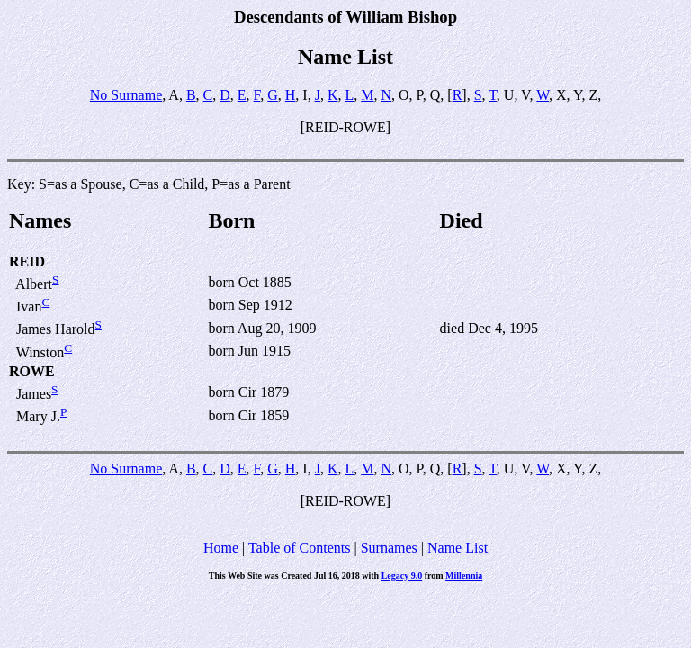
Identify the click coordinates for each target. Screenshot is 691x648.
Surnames (389, 547)
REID (27, 261)
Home (220, 547)
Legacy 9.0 (402, 575)
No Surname (126, 95)
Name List (457, 547)
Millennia (463, 575)
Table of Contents (299, 547)
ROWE (32, 371)
